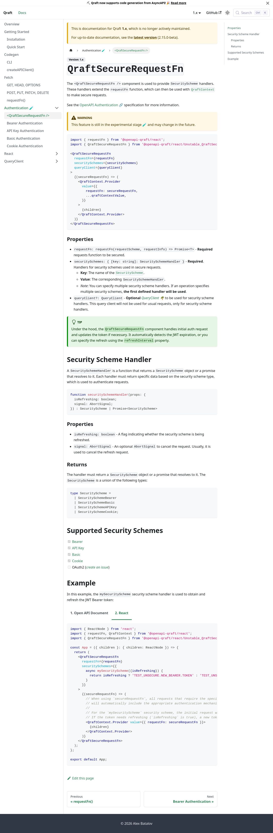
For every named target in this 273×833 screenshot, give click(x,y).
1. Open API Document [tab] (89, 613)
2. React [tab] (121, 613)
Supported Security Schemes (246, 52)
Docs (22, 12)
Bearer (77, 541)
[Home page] (71, 50)
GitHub (213, 12)
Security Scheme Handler (243, 34)
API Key (78, 548)
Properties (234, 28)
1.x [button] (195, 12)
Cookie (77, 561)
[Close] (267, 3)
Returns (236, 46)
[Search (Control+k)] (251, 13)
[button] (31, 108)
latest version (145, 37)
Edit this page (80, 778)
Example (233, 59)
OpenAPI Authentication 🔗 (101, 105)
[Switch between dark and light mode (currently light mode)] (227, 12)
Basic (76, 554)
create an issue (97, 567)
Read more (178, 3)
